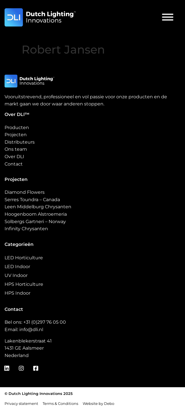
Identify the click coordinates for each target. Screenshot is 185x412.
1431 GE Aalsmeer (24, 348)
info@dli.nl (31, 329)
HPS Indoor (17, 293)
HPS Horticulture (24, 284)
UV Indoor (16, 275)
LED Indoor (17, 266)
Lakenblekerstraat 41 (28, 341)
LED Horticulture (24, 257)
